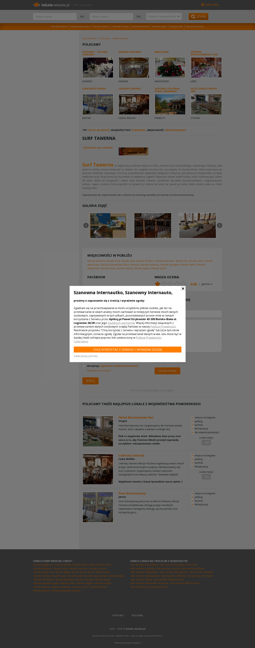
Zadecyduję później (85, 356)
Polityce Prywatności (163, 326)
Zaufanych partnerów (121, 323)
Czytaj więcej (81, 341)
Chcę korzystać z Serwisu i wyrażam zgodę (127, 350)
